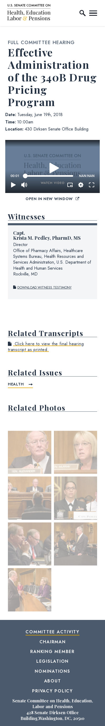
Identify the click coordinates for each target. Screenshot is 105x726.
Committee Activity (52, 632)
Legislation (52, 661)
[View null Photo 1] (29, 454)
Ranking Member (52, 652)
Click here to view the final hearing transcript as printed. (46, 347)
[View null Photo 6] (75, 546)
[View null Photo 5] (29, 546)
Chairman (52, 642)
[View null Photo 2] (75, 454)
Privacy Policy (52, 691)
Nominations (52, 671)
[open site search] (83, 13)
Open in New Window (52, 198)
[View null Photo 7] (29, 591)
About (52, 681)
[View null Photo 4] (75, 500)
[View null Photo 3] (29, 500)
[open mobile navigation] (93, 13)
